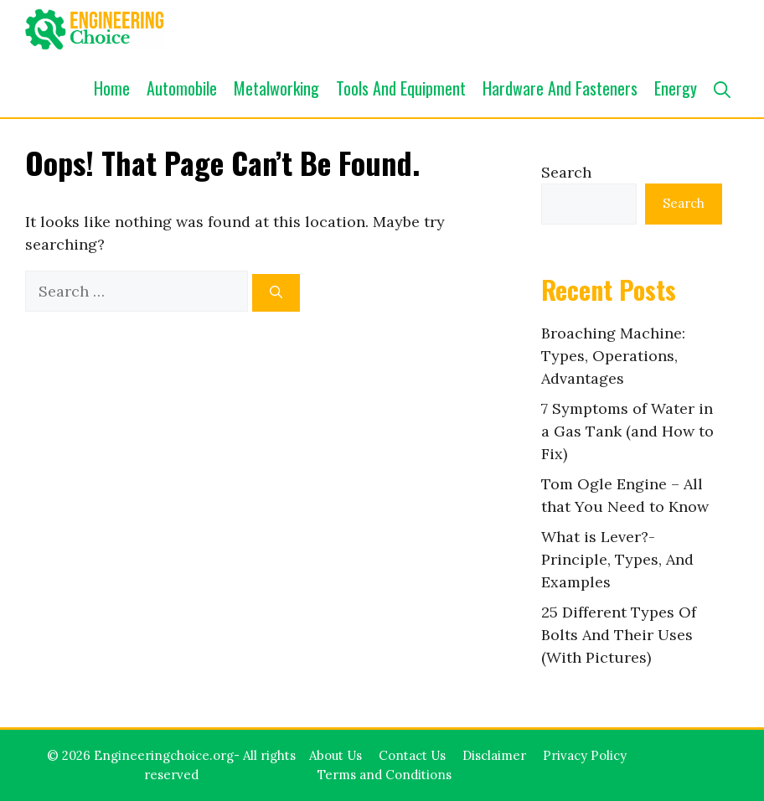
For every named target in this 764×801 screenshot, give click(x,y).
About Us (335, 755)
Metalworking (276, 88)
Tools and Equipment (401, 88)
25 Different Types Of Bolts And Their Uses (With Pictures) (618, 634)
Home (112, 88)
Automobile (182, 88)
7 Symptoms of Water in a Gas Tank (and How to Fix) (627, 431)
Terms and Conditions (384, 775)
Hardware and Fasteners (560, 88)
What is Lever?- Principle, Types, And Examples (617, 559)
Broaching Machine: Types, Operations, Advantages (613, 355)
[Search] (276, 293)
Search (566, 172)
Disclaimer (494, 755)
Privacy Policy (585, 755)
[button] (722, 88)
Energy (675, 88)
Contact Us (412, 755)
